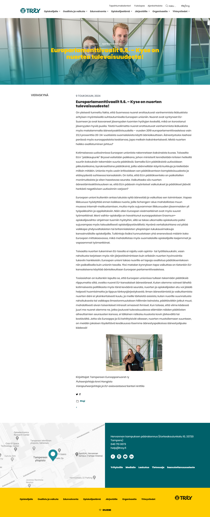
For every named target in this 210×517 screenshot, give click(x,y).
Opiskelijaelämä (120, 11)
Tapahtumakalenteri (120, 6)
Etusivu (93, 44)
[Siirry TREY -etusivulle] (183, 499)
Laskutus (143, 467)
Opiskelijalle (51, 11)
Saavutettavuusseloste (181, 467)
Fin (183, 6)
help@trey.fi (118, 448)
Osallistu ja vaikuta (74, 11)
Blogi (82, 401)
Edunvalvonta (98, 11)
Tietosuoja (158, 467)
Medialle (131, 467)
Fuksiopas (139, 6)
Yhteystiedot (180, 11)
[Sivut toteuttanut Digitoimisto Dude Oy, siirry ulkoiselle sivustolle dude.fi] (105, 510)
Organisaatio (160, 11)
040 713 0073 (118, 444)
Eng (188, 6)
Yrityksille (117, 467)
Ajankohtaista (155, 6)
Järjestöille (141, 11)
